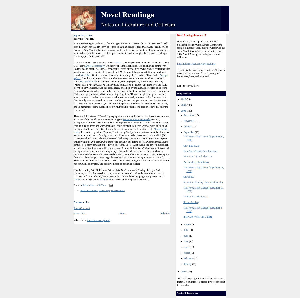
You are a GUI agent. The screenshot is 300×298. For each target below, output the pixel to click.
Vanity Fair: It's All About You (198, 156)
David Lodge (104, 190)
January (188, 264)
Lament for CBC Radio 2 (195, 196)
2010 (183, 99)
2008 (183, 110)
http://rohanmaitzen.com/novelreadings (196, 63)
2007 (183, 271)
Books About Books (89, 190)
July (186, 230)
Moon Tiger (105, 179)
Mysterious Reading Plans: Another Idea (203, 182)
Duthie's (78, 179)
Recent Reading (191, 202)
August (188, 224)
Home (123, 213)
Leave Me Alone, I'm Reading (137, 119)
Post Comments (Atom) (98, 220)
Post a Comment (82, 208)
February (188, 258)
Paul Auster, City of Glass (196, 162)
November (189, 121)
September (189, 132)
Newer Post (79, 213)
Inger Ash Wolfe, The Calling (197, 217)
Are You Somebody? (95, 66)
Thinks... (119, 62)
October (188, 126)
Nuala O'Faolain (118, 190)
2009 (183, 105)
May (186, 241)
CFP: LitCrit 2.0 (191, 145)
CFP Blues (188, 176)
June (186, 236)
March (187, 253)
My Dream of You (88, 81)
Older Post (165, 213)
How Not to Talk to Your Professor (200, 151)
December (189, 115)
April (187, 247)
